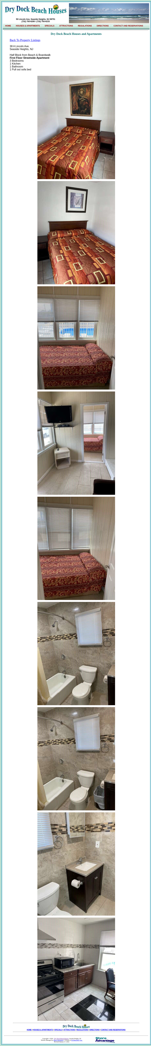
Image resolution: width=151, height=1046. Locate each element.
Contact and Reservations (128, 26)
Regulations (85, 26)
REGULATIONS (82, 1030)
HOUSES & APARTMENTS (43, 1030)
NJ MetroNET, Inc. (76, 1040)
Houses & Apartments (28, 26)
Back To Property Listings (25, 40)
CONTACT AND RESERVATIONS (113, 1030)
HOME (29, 1030)
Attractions (66, 26)
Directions (103, 26)
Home (8, 26)
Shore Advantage (59, 1040)
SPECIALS (49, 26)
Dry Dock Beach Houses (61, 1038)
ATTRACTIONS (69, 1030)
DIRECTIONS (94, 1030)
